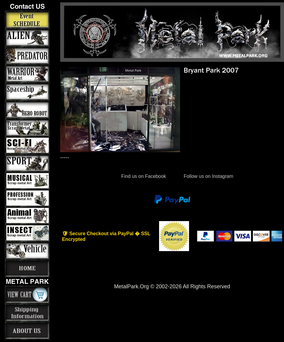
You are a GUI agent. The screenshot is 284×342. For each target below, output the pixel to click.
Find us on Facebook (143, 176)
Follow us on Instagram (207, 176)
